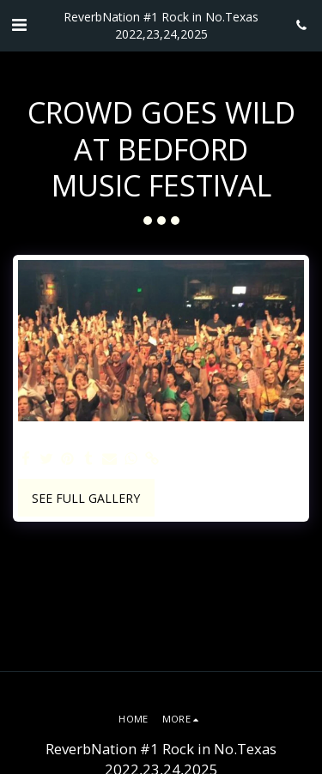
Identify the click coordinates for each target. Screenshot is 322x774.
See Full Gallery (86, 498)
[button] (18, 24)
